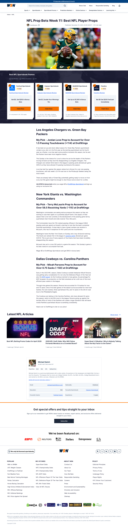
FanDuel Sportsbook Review (18, 94)
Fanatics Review (99, 94)
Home (8, 14)
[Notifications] (119, 5)
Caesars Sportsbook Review (47, 94)
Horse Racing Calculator (15, 485)
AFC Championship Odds (44, 472)
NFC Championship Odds (44, 469)
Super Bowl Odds (42, 465)
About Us (67, 469)
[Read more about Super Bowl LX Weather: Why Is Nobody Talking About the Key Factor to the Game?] (103, 342)
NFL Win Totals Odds (43, 485)
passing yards (70, 237)
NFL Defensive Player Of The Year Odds (49, 481)
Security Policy (98, 485)
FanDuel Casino (58, 396)
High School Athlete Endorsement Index (20, 488)
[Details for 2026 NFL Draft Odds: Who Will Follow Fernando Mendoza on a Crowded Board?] (64, 329)
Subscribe (64, 422)
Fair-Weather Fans (13, 475)
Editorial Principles (99, 465)
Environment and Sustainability (74, 488)
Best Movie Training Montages (17, 478)
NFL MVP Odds (41, 475)
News (91, 5)
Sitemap (67, 497)
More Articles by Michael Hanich (40, 381)
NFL (13, 14)
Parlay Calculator (13, 481)
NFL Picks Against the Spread (17, 497)
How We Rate (68, 475)
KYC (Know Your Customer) (102, 481)
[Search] (65, 6)
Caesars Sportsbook (92, 391)
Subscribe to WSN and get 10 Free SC (65, 1)
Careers (67, 481)
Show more (115, 316)
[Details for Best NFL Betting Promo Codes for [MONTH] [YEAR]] (25, 329)
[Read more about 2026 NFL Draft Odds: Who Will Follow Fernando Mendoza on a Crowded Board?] (64, 342)
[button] (113, 75)
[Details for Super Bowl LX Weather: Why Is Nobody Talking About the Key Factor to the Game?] (103, 329)
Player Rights (97, 478)
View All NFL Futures (43, 488)
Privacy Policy (97, 469)
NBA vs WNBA (12, 465)
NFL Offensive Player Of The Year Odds (49, 478)
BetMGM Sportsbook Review (75, 94)
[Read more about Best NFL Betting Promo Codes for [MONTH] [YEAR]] (25, 341)
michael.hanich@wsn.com (55, 386)
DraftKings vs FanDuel (14, 472)
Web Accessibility (70, 494)
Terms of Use (97, 472)
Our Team (67, 472)
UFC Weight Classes (14, 469)
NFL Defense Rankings (15, 494)
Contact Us (68, 465)
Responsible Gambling (102, 5)
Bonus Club (82, 5)
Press (66, 485)
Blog (113, 5)
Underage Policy (98, 475)
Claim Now (20, 110)
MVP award (46, 278)
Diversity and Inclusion (72, 491)
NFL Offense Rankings (14, 491)
